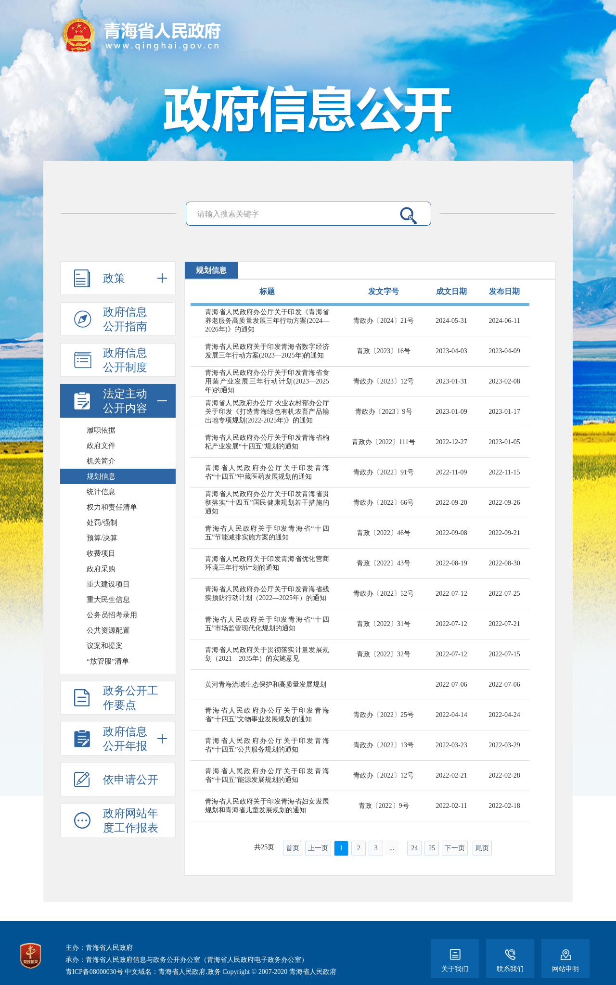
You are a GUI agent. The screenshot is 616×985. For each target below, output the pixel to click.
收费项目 (101, 553)
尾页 (482, 848)
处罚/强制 (102, 522)
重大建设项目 (108, 584)
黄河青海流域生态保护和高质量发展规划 (265, 684)
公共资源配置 (108, 630)
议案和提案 (105, 646)
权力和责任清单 (112, 507)
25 (431, 848)
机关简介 (101, 461)
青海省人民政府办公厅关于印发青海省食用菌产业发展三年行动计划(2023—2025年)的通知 (267, 381)
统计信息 (101, 492)
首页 (292, 848)
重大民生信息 (108, 599)
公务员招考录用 (112, 615)
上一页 (318, 848)
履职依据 (101, 430)
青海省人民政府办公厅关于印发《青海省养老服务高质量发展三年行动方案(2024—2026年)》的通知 (267, 320)
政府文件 (101, 445)
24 (414, 848)
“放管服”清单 (108, 661)
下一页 (455, 848)
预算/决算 (102, 538)
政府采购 (101, 569)
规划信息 (101, 476)
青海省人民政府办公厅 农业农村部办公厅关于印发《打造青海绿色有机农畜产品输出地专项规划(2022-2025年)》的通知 (267, 411)
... (392, 847)
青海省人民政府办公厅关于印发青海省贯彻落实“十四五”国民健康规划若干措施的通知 (267, 502)
